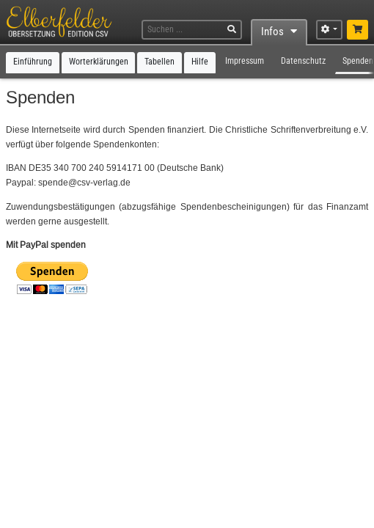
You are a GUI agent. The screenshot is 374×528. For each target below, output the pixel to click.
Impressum (244, 61)
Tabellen (159, 61)
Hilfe (199, 61)
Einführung (32, 61)
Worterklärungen (98, 61)
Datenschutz (303, 61)
